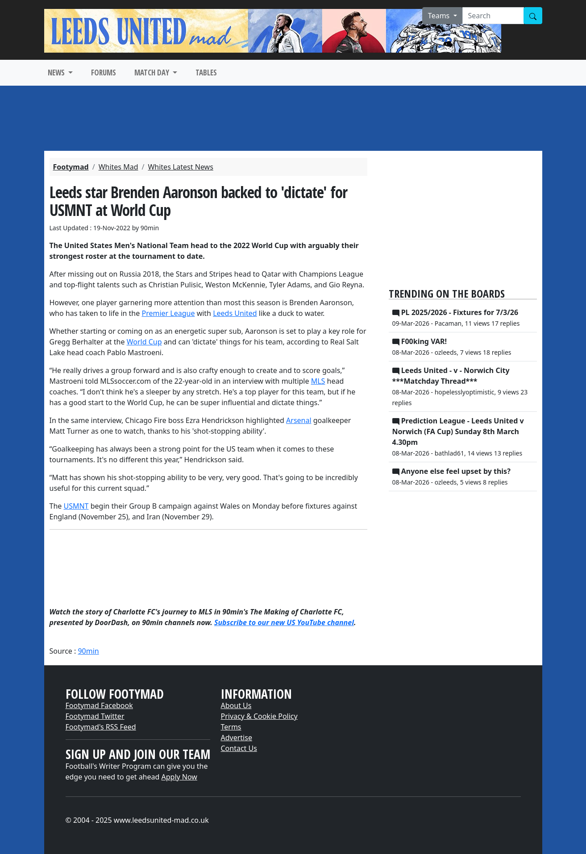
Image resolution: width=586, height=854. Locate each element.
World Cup (144, 342)
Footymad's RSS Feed (101, 727)
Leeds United (235, 313)
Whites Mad (118, 167)
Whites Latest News (180, 167)
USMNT (75, 506)
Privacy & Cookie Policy (259, 716)
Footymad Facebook (99, 705)
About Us (236, 705)
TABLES (206, 72)
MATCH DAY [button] (152, 72)
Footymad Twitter (95, 716)
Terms (231, 727)
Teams (440, 16)
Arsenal (299, 420)
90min (88, 651)
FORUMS (103, 72)
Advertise (236, 737)
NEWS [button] (57, 72)
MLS (318, 381)
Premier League (168, 313)
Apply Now (179, 777)
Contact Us (239, 748)
